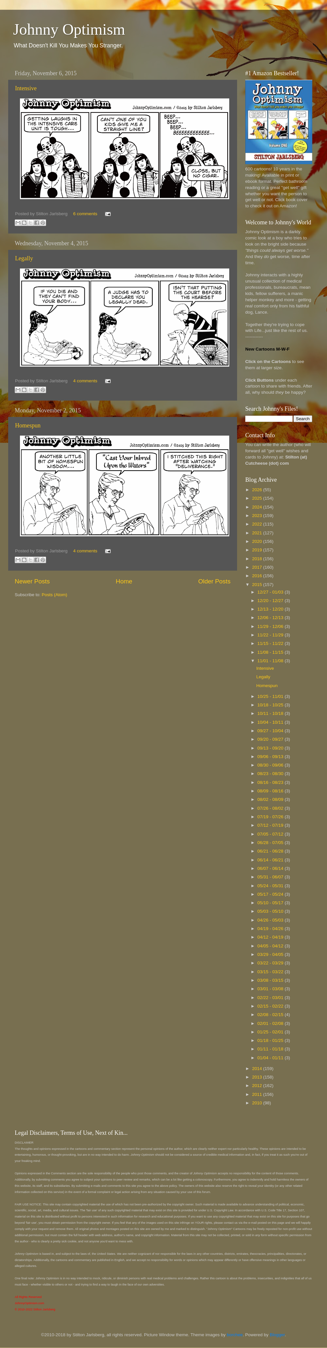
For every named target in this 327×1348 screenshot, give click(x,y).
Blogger (277, 1334)
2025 (257, 498)
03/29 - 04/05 (270, 954)
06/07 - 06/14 (270, 868)
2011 (257, 1094)
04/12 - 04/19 (270, 937)
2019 (257, 549)
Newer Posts (32, 581)
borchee (235, 1334)
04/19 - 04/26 (270, 928)
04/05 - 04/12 (270, 945)
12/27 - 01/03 (270, 592)
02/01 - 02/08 (270, 1023)
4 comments (85, 380)
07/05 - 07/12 (270, 834)
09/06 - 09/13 (270, 756)
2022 (257, 524)
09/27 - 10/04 (270, 730)
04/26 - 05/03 (270, 920)
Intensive (26, 88)
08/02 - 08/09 (270, 799)
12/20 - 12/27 (270, 600)
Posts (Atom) (54, 594)
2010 (257, 1102)
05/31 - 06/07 (270, 876)
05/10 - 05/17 (270, 902)
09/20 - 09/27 (270, 739)
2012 (257, 1085)
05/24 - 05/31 (270, 885)
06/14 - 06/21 (270, 859)
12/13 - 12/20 (270, 609)
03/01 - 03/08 (270, 988)
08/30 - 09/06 (270, 765)
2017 (257, 567)
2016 (257, 575)
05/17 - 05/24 (270, 894)
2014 (257, 1068)
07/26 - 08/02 (270, 808)
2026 (257, 489)
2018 (257, 558)
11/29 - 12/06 (270, 626)
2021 (257, 532)
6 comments (85, 213)
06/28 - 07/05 (270, 842)
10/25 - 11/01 (270, 696)
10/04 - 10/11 (270, 722)
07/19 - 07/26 (270, 816)
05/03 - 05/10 (270, 911)
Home (124, 581)
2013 (257, 1077)
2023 (257, 515)
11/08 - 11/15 (270, 652)
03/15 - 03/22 (270, 971)
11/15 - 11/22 (270, 643)
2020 (257, 541)
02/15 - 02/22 (270, 1006)
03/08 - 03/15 (270, 980)
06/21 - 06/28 (270, 851)
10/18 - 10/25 (270, 704)
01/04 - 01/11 (270, 1057)
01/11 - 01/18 (270, 1048)
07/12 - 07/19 (270, 825)
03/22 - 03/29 (270, 962)
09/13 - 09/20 (270, 748)
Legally (24, 258)
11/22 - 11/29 (270, 634)
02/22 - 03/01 (270, 997)
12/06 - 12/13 (270, 617)
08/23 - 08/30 (270, 773)
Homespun (28, 425)
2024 (257, 507)
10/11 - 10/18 (270, 713)
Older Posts (214, 581)
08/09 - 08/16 (270, 790)
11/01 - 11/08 (270, 660)
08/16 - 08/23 (270, 782)
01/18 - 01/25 (270, 1040)
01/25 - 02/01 (270, 1031)
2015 (257, 584)
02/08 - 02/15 (270, 1014)
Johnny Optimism (69, 29)
